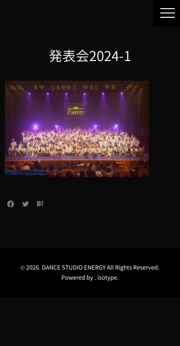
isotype (107, 278)
